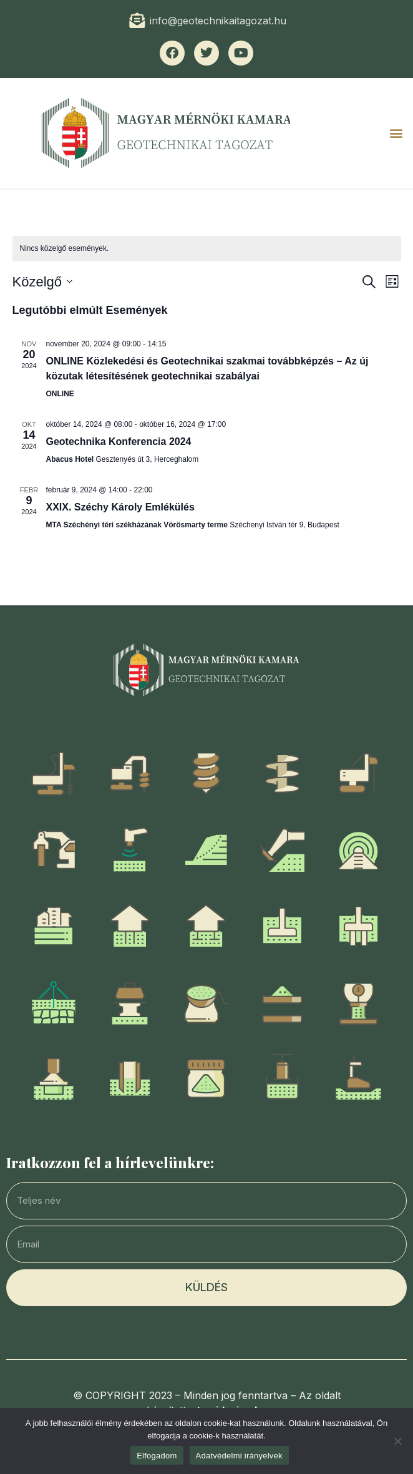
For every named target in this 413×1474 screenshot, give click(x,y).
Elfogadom (157, 1455)
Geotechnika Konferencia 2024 (119, 441)
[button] (396, 133)
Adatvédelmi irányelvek (239, 1455)
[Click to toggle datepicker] (42, 281)
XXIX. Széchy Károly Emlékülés (120, 507)
